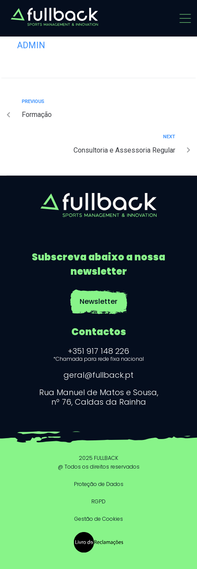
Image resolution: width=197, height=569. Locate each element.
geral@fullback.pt (98, 374)
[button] (185, 18)
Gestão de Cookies (98, 518)
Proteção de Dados (99, 484)
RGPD (98, 501)
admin (31, 45)
